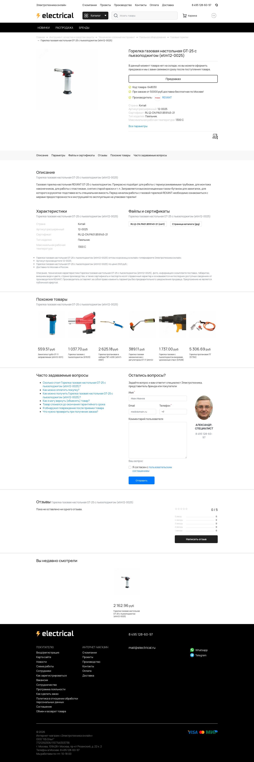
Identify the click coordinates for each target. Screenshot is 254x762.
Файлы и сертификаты (83, 155)
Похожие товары (123, 155)
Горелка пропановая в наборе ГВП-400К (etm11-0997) (110, 357)
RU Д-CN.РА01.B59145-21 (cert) (148, 224)
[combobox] (145, 15)
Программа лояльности (50, 689)
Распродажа (64, 27)
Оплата (154, 5)
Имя (132, 392)
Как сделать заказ (47, 694)
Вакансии (42, 680)
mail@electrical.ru (142, 648)
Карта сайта (43, 657)
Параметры (59, 155)
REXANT (163, 97)
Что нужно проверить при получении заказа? (70, 412)
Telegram (198, 655)
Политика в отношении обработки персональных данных (57, 700)
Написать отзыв (196, 539)
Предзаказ (173, 79)
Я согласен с (152, 469)
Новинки (44, 27)
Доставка (168, 5)
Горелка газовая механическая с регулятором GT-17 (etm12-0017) (141, 358)
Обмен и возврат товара (51, 711)
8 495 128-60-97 (201, 5)
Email (132, 406)
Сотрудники (43, 671)
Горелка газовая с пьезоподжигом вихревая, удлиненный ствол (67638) (171, 357)
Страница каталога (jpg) (186, 224)
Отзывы (105, 155)
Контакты (140, 5)
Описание (42, 155)
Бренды (84, 27)
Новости (41, 662)
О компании (89, 5)
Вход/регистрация (47, 652)
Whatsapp (199, 650)
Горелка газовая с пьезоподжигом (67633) (79, 356)
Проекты (105, 5)
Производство (123, 5)
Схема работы (45, 666)
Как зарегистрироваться (51, 675)
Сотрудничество (46, 685)
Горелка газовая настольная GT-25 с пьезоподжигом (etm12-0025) (127, 614)
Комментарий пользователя (146, 419)
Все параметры (138, 126)
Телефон (165, 406)
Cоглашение (44, 707)
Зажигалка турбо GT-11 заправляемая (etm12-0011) (50, 356)
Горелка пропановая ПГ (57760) (200, 356)
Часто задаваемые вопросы (154, 155)
